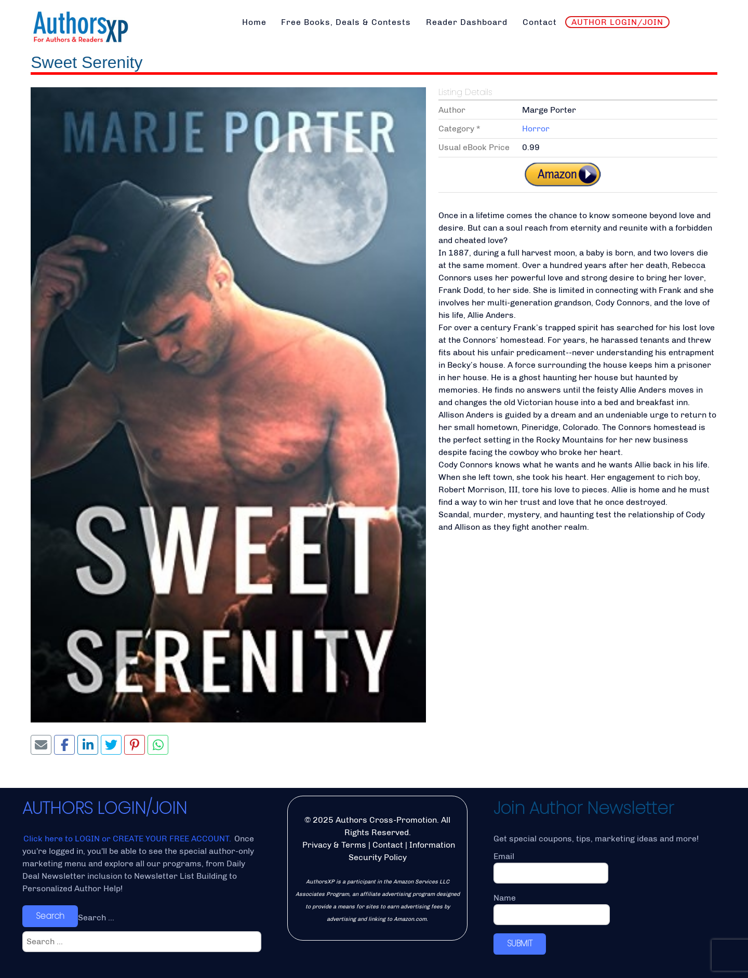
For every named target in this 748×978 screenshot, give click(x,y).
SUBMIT (519, 943)
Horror (536, 128)
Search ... (96, 917)
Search (50, 916)
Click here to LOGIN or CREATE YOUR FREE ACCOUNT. (128, 838)
